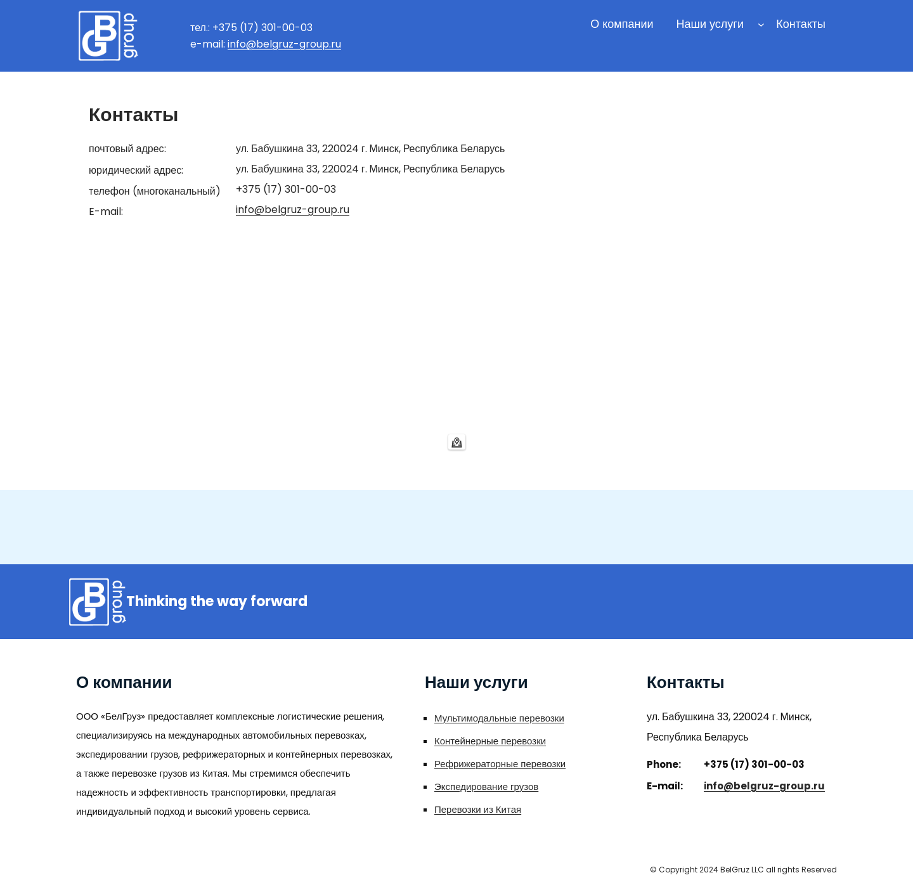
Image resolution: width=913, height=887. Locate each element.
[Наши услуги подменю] (761, 24)
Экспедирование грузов (486, 786)
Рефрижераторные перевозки (500, 763)
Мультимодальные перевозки (499, 718)
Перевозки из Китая (477, 809)
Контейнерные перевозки (490, 741)
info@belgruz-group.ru (284, 44)
